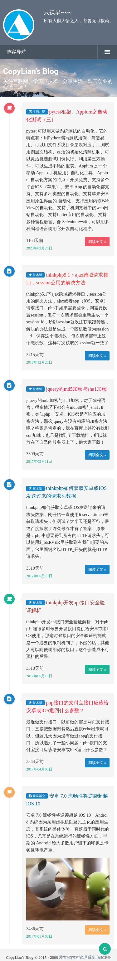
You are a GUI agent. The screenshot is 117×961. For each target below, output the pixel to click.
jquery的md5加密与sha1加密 (76, 389)
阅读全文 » (97, 241)
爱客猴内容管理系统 (77, 957)
